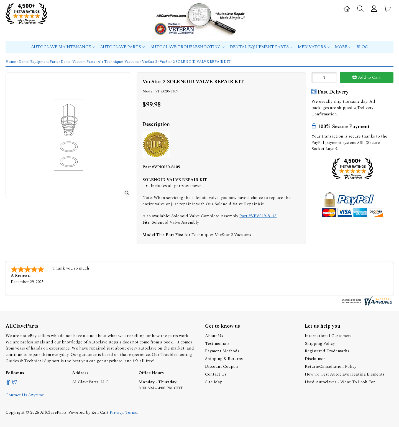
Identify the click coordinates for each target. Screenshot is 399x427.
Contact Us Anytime (25, 395)
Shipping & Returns (224, 359)
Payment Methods (222, 351)
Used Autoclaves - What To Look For (340, 382)
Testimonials (217, 343)
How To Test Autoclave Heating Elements (344, 374)
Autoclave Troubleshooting (187, 47)
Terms (131, 412)
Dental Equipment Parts (261, 47)
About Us (214, 336)
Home (11, 61)
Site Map (213, 382)
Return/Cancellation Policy (330, 366)
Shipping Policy (320, 343)
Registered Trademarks (327, 351)
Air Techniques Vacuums (118, 61)
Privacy (116, 412)
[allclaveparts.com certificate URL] (367, 304)
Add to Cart (366, 77)
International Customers (328, 336)
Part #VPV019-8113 (258, 216)
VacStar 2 (149, 61)
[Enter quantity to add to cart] (324, 77)
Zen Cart (100, 412)
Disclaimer (315, 359)
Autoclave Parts (122, 47)
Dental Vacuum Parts (78, 61)
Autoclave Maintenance (62, 47)
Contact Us (215, 374)
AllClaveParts (53, 412)
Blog (362, 47)
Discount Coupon (221, 366)
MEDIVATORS (313, 47)
